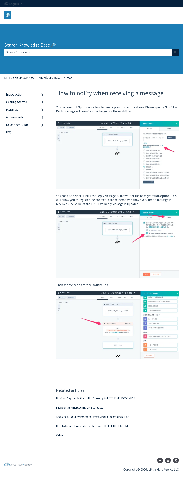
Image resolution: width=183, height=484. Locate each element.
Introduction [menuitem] (14, 94)
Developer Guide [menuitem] (17, 125)
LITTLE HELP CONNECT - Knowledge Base (32, 77)
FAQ (69, 77)
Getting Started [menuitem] (16, 102)
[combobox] (88, 52)
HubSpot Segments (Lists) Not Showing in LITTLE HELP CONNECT (95, 398)
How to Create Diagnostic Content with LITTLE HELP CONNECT (94, 426)
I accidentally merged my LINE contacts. (80, 407)
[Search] (175, 52)
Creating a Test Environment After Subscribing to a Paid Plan (92, 416)
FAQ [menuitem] (8, 132)
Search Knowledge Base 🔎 (30, 45)
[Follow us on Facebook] (160, 460)
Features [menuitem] (12, 109)
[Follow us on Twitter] (176, 460)
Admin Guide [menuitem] (14, 117)
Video (59, 435)
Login (171, 15)
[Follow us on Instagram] (168, 460)
